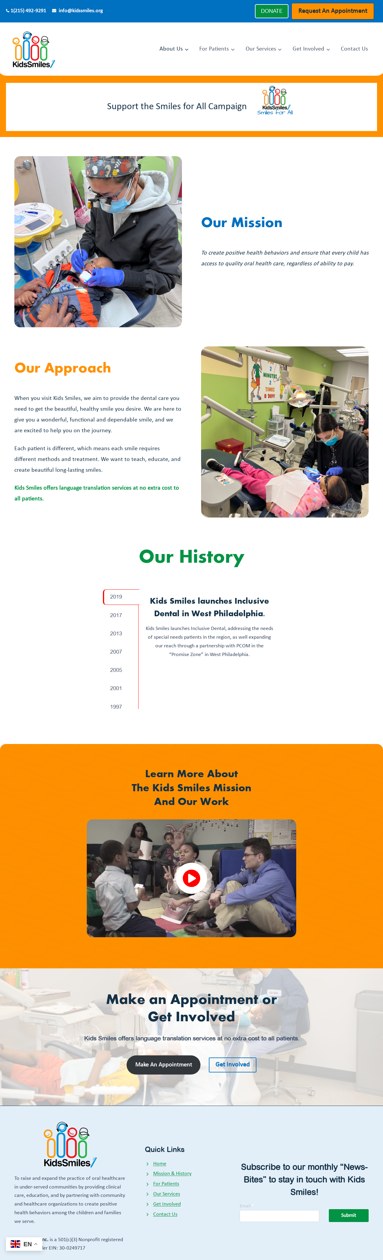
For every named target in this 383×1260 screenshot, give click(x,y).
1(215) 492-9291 (28, 11)
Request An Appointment (332, 11)
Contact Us (354, 49)
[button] (192, 878)
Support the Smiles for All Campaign (177, 107)
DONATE (271, 11)
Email (247, 1206)
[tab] (121, 597)
